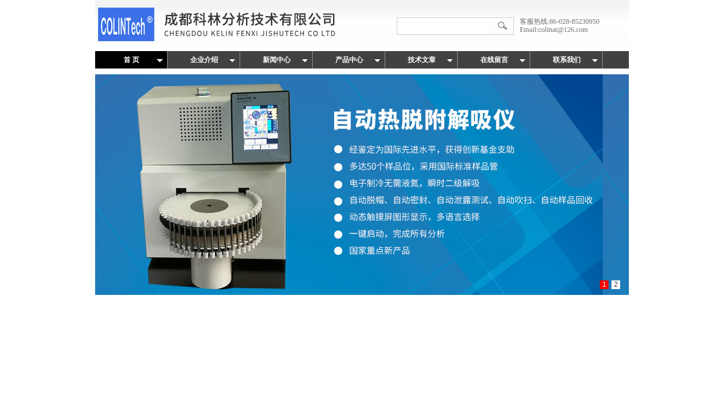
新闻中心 (277, 60)
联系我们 (567, 60)
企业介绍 (204, 60)
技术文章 (422, 60)
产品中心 (349, 60)
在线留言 (494, 60)
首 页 (131, 60)
